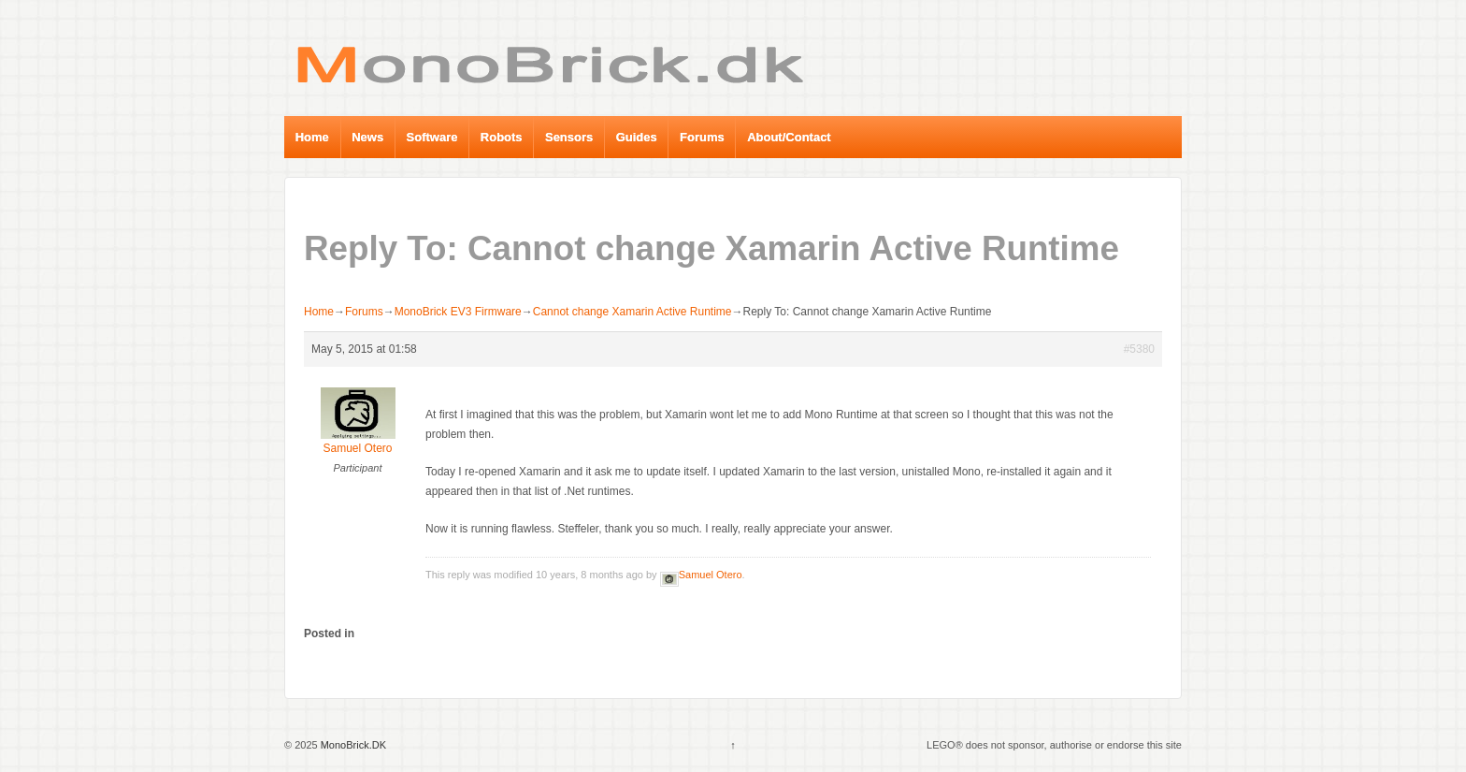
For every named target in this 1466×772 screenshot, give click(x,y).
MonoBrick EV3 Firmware (458, 311)
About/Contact (789, 137)
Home (312, 137)
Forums (702, 137)
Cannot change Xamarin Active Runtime (632, 311)
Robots (502, 137)
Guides (636, 137)
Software (432, 137)
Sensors (569, 137)
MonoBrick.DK (352, 744)
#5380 (1139, 349)
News (367, 137)
